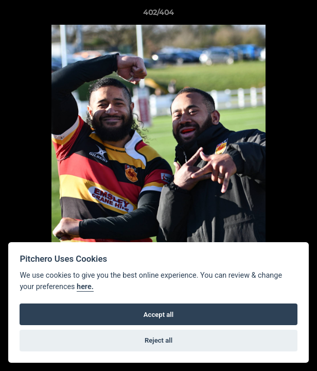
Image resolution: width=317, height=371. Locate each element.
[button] (304, 15)
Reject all (158, 340)
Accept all (158, 314)
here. (85, 286)
